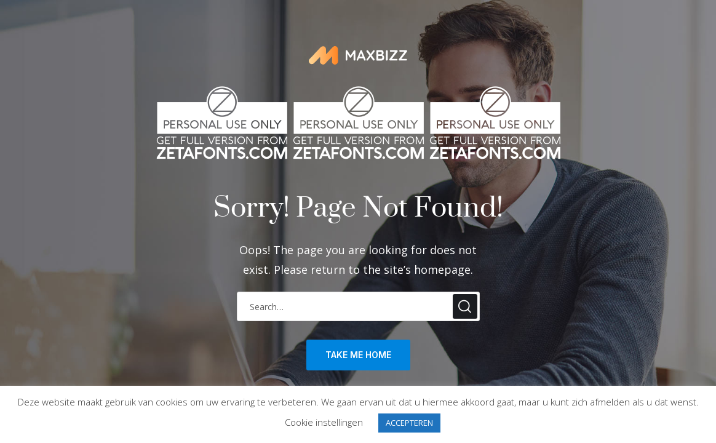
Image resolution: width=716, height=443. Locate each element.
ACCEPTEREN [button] (409, 422)
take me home (358, 354)
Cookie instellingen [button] (324, 422)
